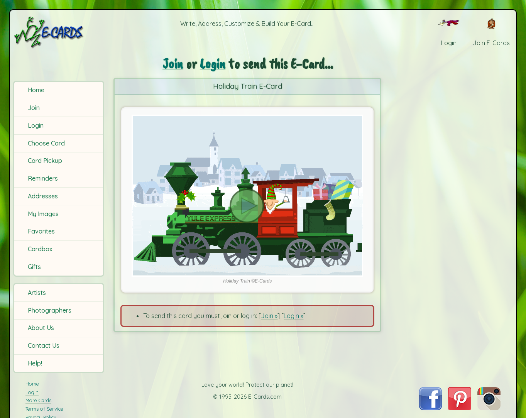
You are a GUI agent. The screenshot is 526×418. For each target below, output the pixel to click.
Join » (269, 316)
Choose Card (46, 143)
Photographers (49, 310)
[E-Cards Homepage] (60, 32)
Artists (37, 292)
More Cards (38, 400)
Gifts (34, 267)
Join (34, 108)
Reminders (43, 178)
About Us (41, 328)
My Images (43, 214)
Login (36, 125)
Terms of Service (44, 409)
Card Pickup (45, 160)
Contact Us (43, 345)
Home (36, 90)
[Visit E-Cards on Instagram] (489, 408)
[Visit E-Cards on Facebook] (430, 408)
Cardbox (40, 249)
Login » (293, 316)
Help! (35, 363)
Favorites (41, 231)
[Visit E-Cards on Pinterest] (459, 408)
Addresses (43, 196)
